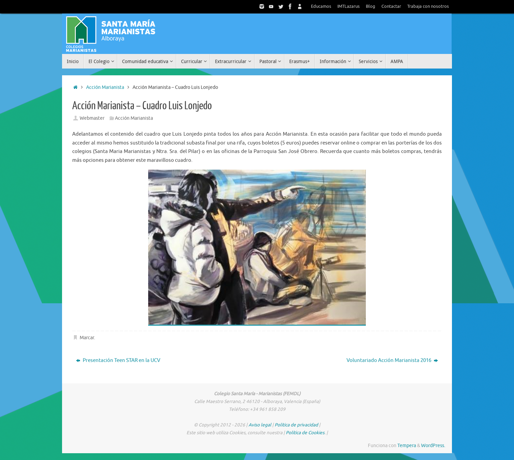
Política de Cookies (305, 433)
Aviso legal (260, 425)
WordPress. (433, 445)
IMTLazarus (348, 6)
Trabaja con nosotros (428, 6)
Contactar (391, 6)
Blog (370, 6)
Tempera (406, 445)
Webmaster (92, 118)
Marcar (87, 338)
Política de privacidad (296, 425)
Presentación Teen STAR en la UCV (118, 360)
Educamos (321, 6)
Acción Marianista (105, 87)
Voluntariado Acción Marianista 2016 (392, 360)
